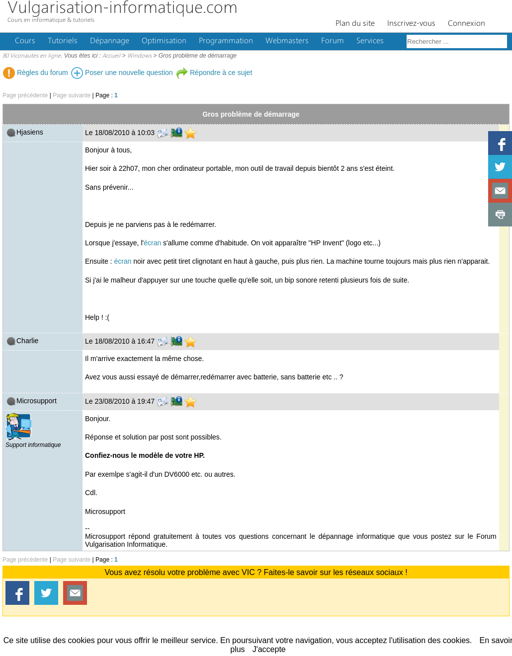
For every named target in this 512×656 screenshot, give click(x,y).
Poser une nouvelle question (122, 72)
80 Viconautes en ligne (31, 56)
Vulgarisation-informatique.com (122, 8)
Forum (332, 41)
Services (370, 41)
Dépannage (109, 41)
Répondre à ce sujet (214, 72)
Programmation (226, 41)
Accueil (111, 56)
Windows (139, 56)
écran (152, 243)
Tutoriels (63, 41)
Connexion (466, 24)
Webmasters (287, 41)
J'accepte (269, 649)
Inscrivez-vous (411, 24)
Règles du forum (35, 72)
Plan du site (355, 24)
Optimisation (164, 41)
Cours (25, 41)
